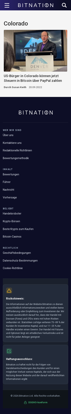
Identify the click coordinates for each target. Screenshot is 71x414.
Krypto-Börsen (11, 221)
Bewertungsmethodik (16, 158)
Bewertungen (11, 174)
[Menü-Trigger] (7, 5)
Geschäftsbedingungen (17, 252)
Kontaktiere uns (12, 142)
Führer (7, 181)
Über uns (8, 135)
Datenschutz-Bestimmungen (20, 260)
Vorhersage (10, 197)
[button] (64, 6)
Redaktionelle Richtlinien (17, 150)
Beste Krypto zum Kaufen (18, 229)
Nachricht (8, 189)
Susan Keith (19, 87)
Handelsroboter (12, 213)
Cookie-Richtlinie (13, 268)
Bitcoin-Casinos (12, 236)
